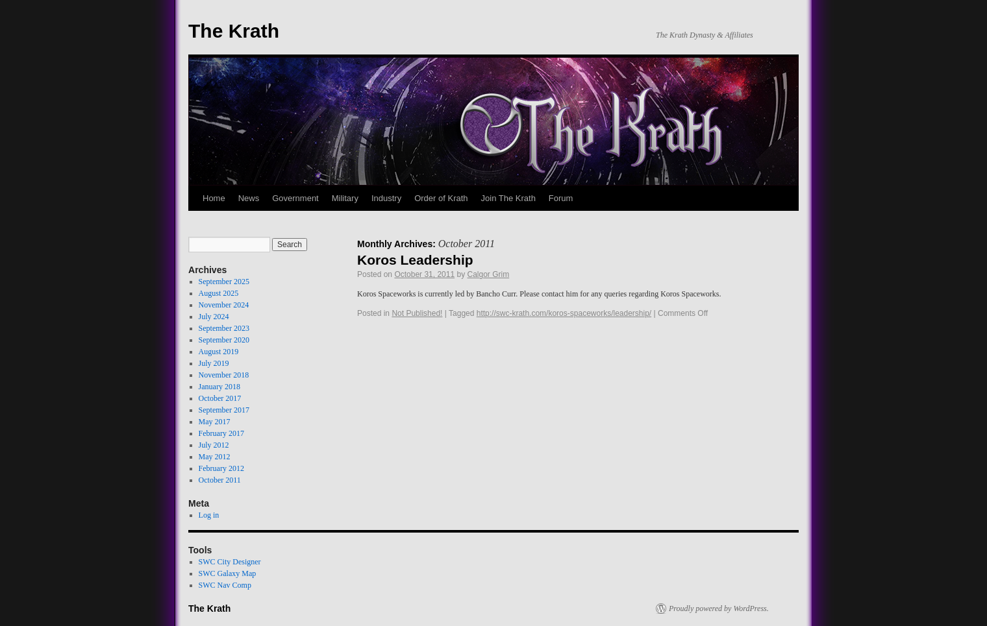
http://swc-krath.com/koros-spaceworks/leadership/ (564, 313)
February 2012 (221, 468)
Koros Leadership (415, 259)
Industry (386, 198)
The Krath (233, 31)
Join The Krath (508, 198)
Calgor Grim (489, 274)
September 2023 (224, 328)
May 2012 (215, 456)
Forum (561, 198)
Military (345, 198)
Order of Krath (441, 198)
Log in (209, 515)
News (249, 198)
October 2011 (220, 480)
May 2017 (215, 421)
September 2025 (224, 281)
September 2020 (224, 339)
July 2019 (214, 363)
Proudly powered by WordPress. (719, 608)
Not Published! (417, 313)
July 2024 (214, 316)
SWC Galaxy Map (227, 573)
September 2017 (224, 410)
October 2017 (220, 398)
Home (214, 198)
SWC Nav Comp (225, 585)
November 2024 (224, 304)
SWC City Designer (230, 561)
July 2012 (214, 445)
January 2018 (219, 386)
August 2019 (219, 351)
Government (295, 198)
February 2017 (221, 433)
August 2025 (219, 293)
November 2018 (224, 374)
